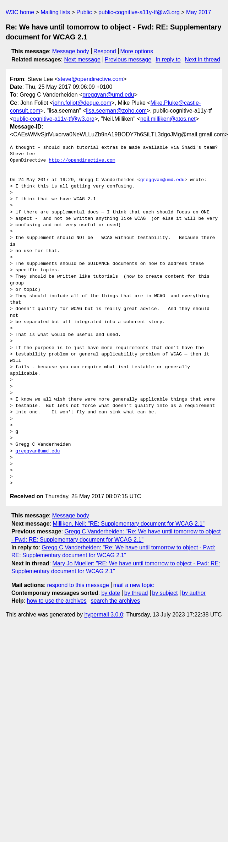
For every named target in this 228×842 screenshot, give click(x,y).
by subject (165, 593)
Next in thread (202, 59)
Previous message (128, 59)
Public (84, 12)
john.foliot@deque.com (82, 103)
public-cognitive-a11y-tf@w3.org (139, 12)
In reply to (168, 59)
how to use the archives (57, 601)
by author (194, 593)
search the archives (115, 601)
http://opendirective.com (82, 160)
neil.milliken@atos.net (168, 119)
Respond (104, 51)
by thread (136, 593)
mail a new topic (133, 585)
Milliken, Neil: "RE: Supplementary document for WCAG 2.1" (129, 524)
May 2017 (198, 12)
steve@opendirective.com (90, 79)
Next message (82, 59)
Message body (70, 51)
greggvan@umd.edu (108, 95)
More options (136, 51)
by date (110, 593)
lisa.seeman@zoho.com (116, 111)
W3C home (20, 12)
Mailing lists (55, 12)
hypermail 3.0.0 (103, 615)
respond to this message (78, 585)
